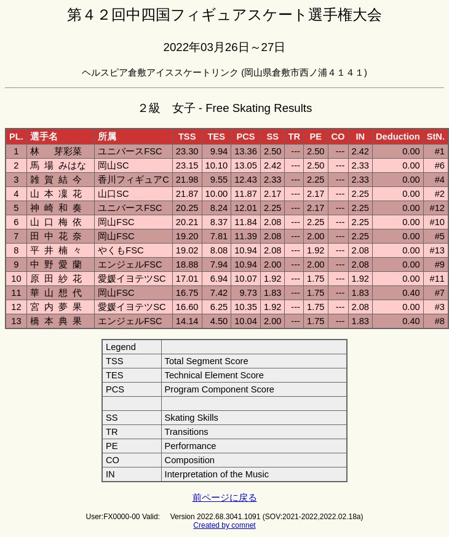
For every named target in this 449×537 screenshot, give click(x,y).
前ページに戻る (225, 498)
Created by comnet (224, 525)
